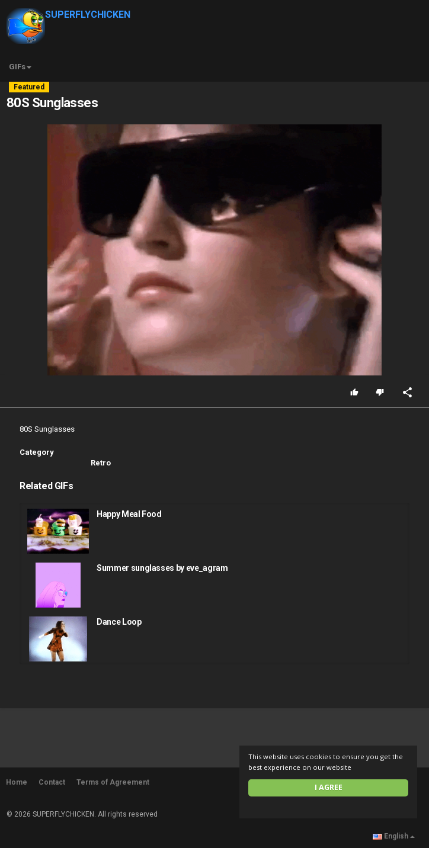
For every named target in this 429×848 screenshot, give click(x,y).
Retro (101, 462)
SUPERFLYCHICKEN (68, 14)
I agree (328, 787)
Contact (52, 782)
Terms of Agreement (112, 782)
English (394, 836)
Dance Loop (119, 622)
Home (16, 782)
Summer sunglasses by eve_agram (162, 568)
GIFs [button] (20, 66)
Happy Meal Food (129, 514)
